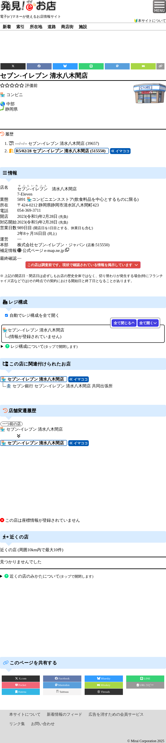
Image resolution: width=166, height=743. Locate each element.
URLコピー (145, 685)
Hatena (20, 691)
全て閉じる (124, 323)
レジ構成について (41, 346)
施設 (83, 26)
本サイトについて (25, 714)
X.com (20, 678)
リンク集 (17, 724)
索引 (20, 26)
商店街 (67, 26)
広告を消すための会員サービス (116, 714)
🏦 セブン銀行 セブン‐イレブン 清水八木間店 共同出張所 (59, 386)
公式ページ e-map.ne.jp (40, 250)
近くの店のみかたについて (48, 576)
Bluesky (103, 678)
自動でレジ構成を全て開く (34, 315)
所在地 (36, 26)
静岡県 (11, 109)
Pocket (20, 685)
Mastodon (62, 685)
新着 (7, 26)
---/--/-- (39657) (57, 143)
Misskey (103, 685)
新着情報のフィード (64, 714)
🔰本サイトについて (150, 21)
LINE (145, 678)
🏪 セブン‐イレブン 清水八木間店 (31, 429)
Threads (104, 691)
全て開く (148, 323)
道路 (51, 26)
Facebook (62, 678)
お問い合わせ (43, 724)
